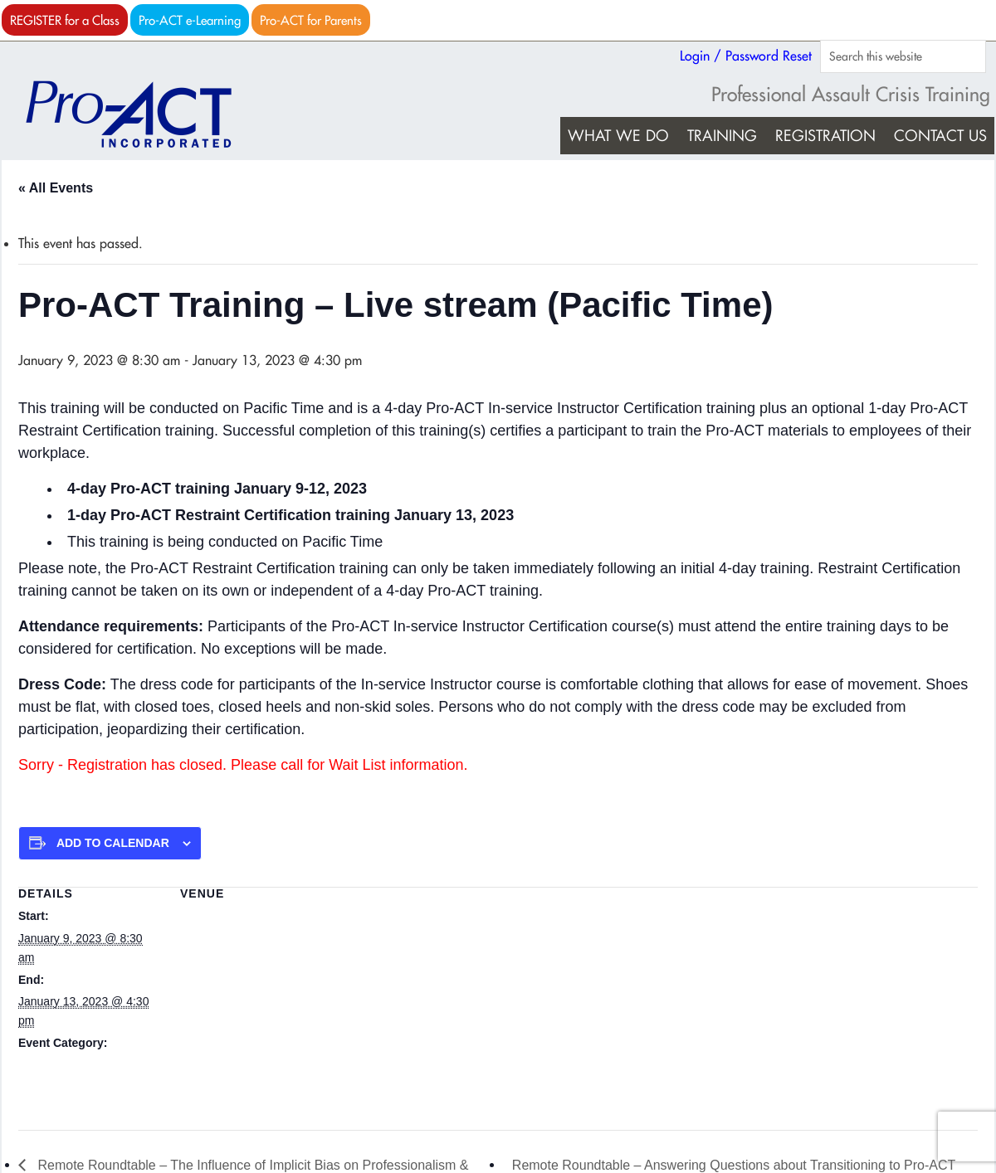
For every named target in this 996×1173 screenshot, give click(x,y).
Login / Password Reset (746, 55)
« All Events (55, 188)
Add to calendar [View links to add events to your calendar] (112, 842)
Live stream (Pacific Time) (247, 915)
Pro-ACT (143, 114)
